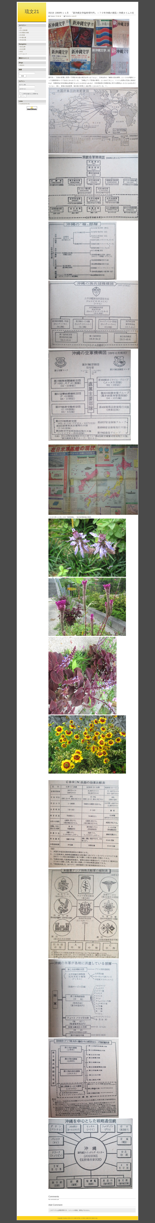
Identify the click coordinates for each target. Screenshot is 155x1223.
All (21, 28)
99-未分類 (23, 40)
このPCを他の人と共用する (30, 93)
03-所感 (22, 35)
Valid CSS (88, 1218)
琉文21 (32, 11)
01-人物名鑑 (23, 30)
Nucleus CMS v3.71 (68, 1218)
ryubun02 (73, 16)
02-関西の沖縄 (24, 32)
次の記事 (22, 49)
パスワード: (22, 89)
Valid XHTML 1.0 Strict (79, 1218)
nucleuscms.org (24, 103)
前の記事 (22, 46)
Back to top (94, 1218)
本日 (21, 51)
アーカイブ (23, 54)
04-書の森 (58, 16)
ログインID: (22, 84)
